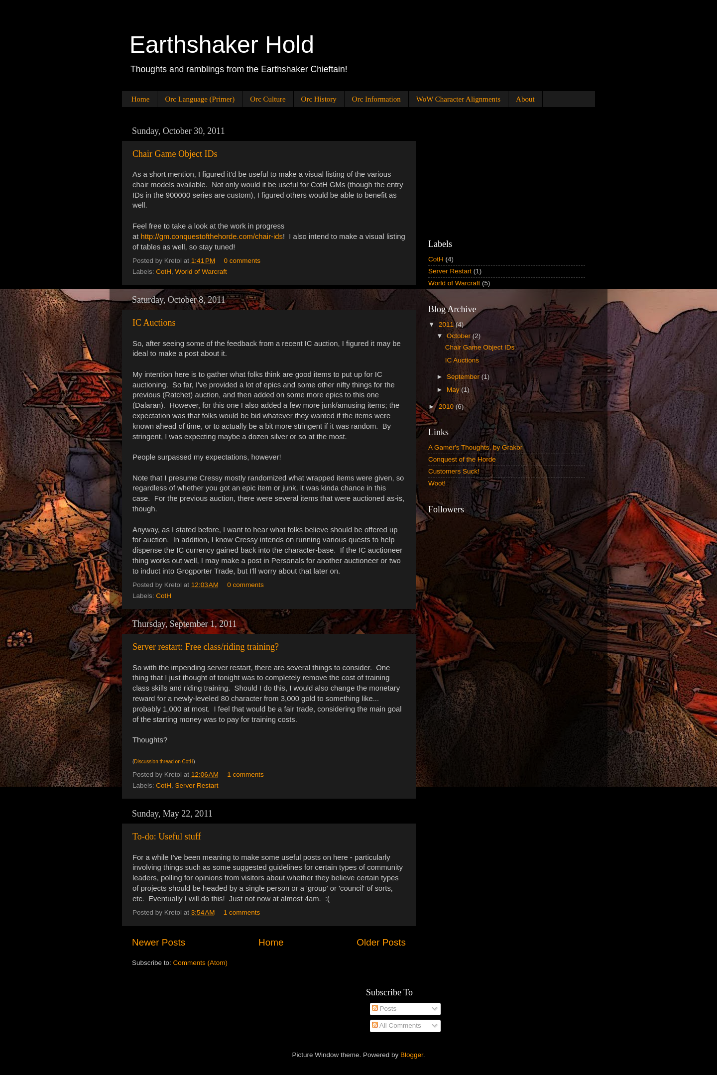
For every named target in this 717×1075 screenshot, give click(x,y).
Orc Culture (267, 99)
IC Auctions (154, 323)
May (454, 389)
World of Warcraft (201, 271)
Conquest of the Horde (462, 459)
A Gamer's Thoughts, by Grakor (475, 447)
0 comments (242, 260)
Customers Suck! (453, 471)
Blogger (411, 1055)
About (525, 99)
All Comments (396, 1025)
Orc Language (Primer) (200, 99)
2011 (447, 324)
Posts (384, 1008)
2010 (447, 406)
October (460, 336)
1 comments (245, 774)
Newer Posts (158, 942)
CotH (163, 271)
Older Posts (381, 942)
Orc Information (376, 99)
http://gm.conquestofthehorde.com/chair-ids (212, 236)
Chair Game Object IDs (174, 154)
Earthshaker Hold (221, 44)
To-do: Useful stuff (166, 836)
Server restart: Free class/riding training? (205, 647)
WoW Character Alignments (458, 99)
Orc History (319, 99)
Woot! (437, 483)
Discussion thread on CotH (163, 761)
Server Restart (197, 785)
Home (140, 99)
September (464, 376)
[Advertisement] (478, 171)
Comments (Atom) (200, 962)
